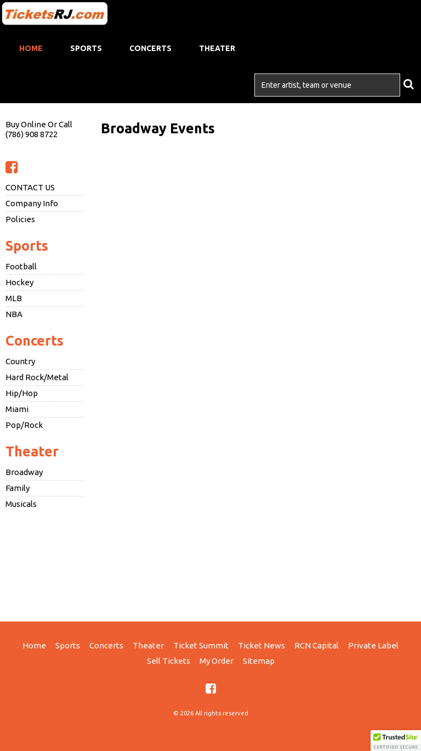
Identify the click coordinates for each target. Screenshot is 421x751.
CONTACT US (30, 187)
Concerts (150, 48)
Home (31, 48)
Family (17, 488)
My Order (217, 660)
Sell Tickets (168, 660)
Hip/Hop (21, 393)
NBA (13, 314)
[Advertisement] (210, 564)
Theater (217, 48)
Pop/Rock (24, 425)
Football (21, 266)
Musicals (21, 504)
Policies (20, 219)
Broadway (24, 472)
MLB (13, 298)
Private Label (373, 645)
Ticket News (261, 645)
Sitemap (259, 660)
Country (20, 361)
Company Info (31, 203)
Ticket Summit (201, 645)
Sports (86, 48)
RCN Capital (316, 645)
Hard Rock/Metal (37, 377)
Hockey (19, 282)
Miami (17, 409)
